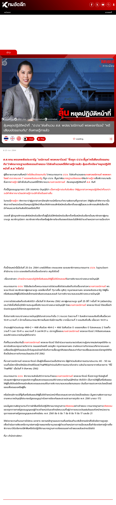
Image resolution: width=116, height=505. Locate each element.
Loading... (80, 139)
